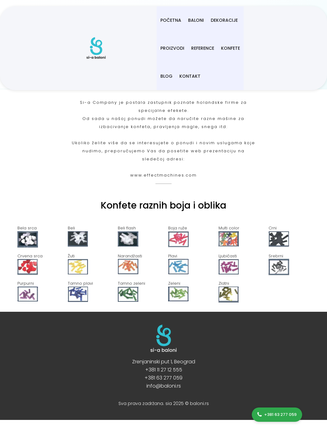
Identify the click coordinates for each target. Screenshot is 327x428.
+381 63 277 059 (163, 377)
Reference (225, 20)
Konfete (253, 20)
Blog (275, 20)
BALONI (134, 20)
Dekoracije (162, 20)
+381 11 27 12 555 (163, 369)
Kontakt (109, 48)
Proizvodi (195, 20)
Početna (109, 20)
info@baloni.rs (163, 385)
